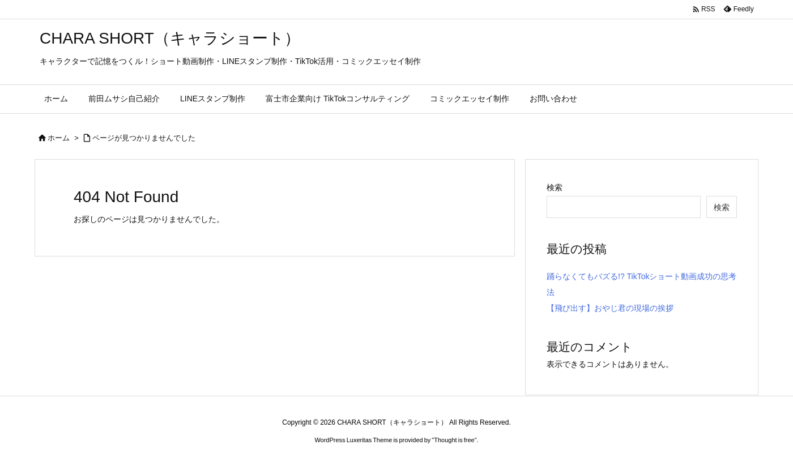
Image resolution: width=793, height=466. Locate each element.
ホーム (59, 138)
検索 (554, 187)
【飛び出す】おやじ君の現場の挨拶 (610, 308)
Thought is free (454, 440)
